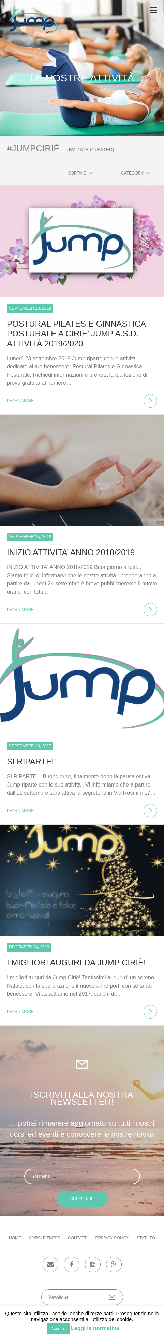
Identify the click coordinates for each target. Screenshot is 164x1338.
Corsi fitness (44, 1238)
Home (15, 1238)
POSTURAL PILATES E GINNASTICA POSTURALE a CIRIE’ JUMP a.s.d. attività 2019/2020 (76, 333)
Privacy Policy (112, 1238)
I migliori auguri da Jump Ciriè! (76, 962)
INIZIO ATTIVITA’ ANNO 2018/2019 (71, 552)
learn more (82, 401)
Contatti (78, 1238)
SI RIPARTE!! (31, 761)
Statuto (146, 1238)
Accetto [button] (58, 1328)
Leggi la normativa (95, 1328)
